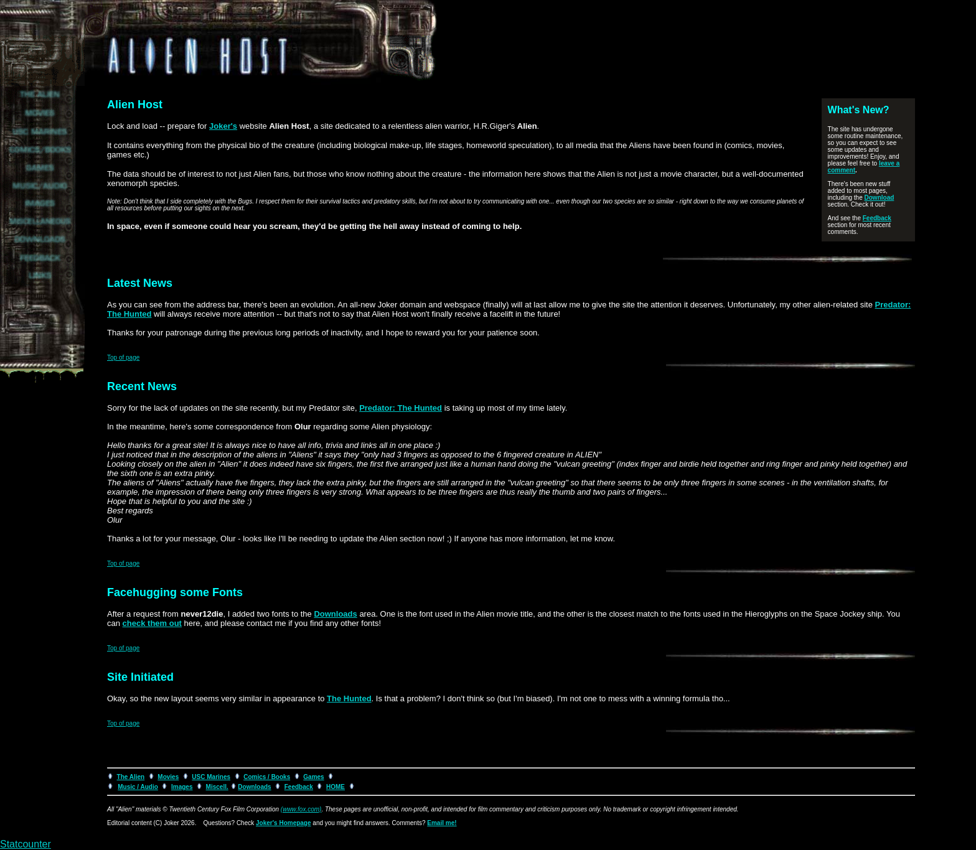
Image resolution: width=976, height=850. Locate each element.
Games (313, 776)
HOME (335, 786)
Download (879, 197)
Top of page (123, 357)
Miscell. (217, 786)
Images (181, 786)
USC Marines (211, 776)
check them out (152, 623)
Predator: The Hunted (400, 408)
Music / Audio (138, 786)
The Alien (131, 776)
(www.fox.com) (301, 809)
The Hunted (349, 698)
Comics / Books (266, 776)
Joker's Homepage (283, 823)
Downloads (335, 614)
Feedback (877, 218)
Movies (168, 776)
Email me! (441, 823)
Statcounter (25, 844)
